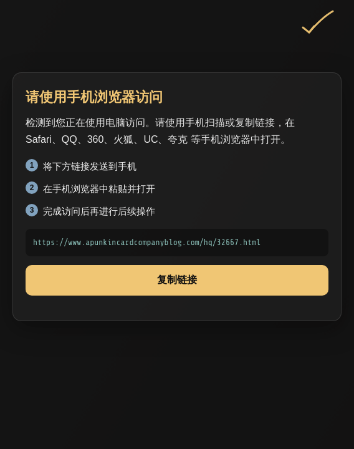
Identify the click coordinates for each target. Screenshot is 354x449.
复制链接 (177, 279)
